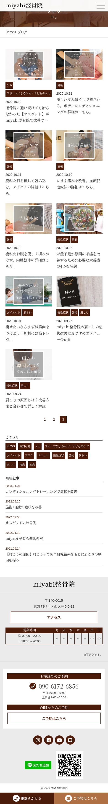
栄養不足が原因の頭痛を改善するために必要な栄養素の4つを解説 (78, 260)
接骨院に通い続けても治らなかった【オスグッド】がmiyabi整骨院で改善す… (27, 114)
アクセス (54, 617)
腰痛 (22, 464)
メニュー (43, 455)
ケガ (9, 85)
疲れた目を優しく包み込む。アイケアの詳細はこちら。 (27, 187)
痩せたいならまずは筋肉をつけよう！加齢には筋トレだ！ (27, 333)
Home (9, 32)
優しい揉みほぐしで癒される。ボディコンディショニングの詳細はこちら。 (78, 106)
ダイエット (13, 312)
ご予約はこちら (54, 718)
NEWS (11, 446)
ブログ (29, 455)
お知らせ (24, 446)
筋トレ (28, 312)
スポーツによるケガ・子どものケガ (28, 93)
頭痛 (74, 239)
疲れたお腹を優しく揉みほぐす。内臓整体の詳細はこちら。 (27, 260)
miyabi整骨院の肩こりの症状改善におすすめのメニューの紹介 (79, 333)
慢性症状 (63, 239)
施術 (60, 85)
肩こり (84, 312)
